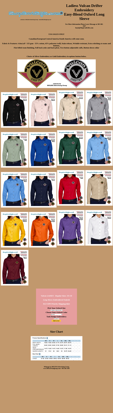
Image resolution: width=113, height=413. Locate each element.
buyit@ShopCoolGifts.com (84, 28)
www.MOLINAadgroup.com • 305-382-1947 (56, 368)
